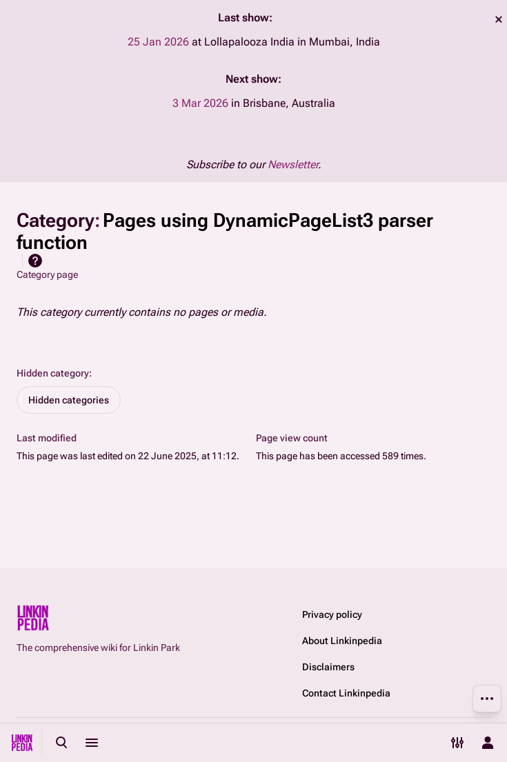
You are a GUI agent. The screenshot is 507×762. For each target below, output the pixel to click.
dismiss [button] (498, 19)
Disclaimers (328, 666)
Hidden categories (68, 399)
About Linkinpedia (342, 640)
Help (35, 261)
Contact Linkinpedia (346, 693)
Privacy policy (332, 614)
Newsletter (293, 164)
